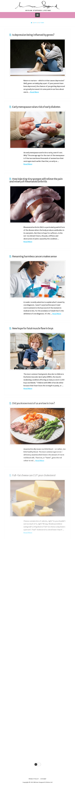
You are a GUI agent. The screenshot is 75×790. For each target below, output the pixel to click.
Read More (34, 92)
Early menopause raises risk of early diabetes (36, 106)
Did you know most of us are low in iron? (33, 403)
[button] (37, 15)
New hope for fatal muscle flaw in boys (32, 328)
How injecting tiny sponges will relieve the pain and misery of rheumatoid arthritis (36, 180)
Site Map (43, 779)
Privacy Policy (34, 779)
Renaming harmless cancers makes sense (34, 256)
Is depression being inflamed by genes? (33, 34)
